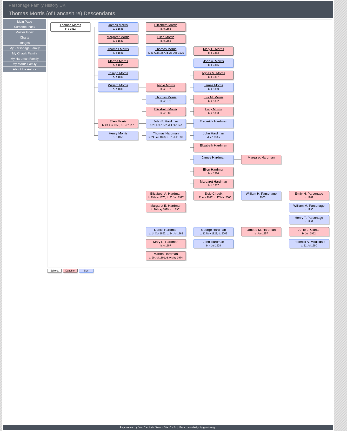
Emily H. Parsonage (309, 193)
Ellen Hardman (213, 169)
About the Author (24, 69)
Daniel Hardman (165, 230)
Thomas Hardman (166, 133)
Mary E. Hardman (165, 242)
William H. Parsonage (261, 193)
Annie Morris (166, 85)
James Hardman (213, 157)
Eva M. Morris (213, 97)
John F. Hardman (165, 121)
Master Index (24, 32)
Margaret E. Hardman (165, 205)
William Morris (118, 85)
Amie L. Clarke (308, 230)
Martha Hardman (166, 254)
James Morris (118, 25)
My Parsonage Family (24, 48)
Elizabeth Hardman (213, 145)
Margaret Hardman (261, 157)
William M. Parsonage (309, 205)
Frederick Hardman (213, 121)
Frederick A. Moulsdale (309, 242)
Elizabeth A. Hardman (165, 193)
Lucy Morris (213, 109)
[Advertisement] (22, 349)
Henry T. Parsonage (309, 217)
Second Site (161, 427)
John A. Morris (213, 61)
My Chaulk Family (24, 53)
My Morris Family (25, 64)
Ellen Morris (165, 37)
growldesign (209, 427)
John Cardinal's (146, 427)
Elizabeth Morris (165, 25)
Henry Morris (118, 133)
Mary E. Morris (213, 49)
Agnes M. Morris (213, 73)
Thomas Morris (70, 25)
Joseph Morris (118, 73)
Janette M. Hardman (261, 230)
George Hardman (213, 230)
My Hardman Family (25, 58)
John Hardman (213, 133)
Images (25, 43)
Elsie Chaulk (213, 193)
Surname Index (24, 27)
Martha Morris (118, 61)
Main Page (24, 21)
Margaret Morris (118, 37)
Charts (24, 37)
